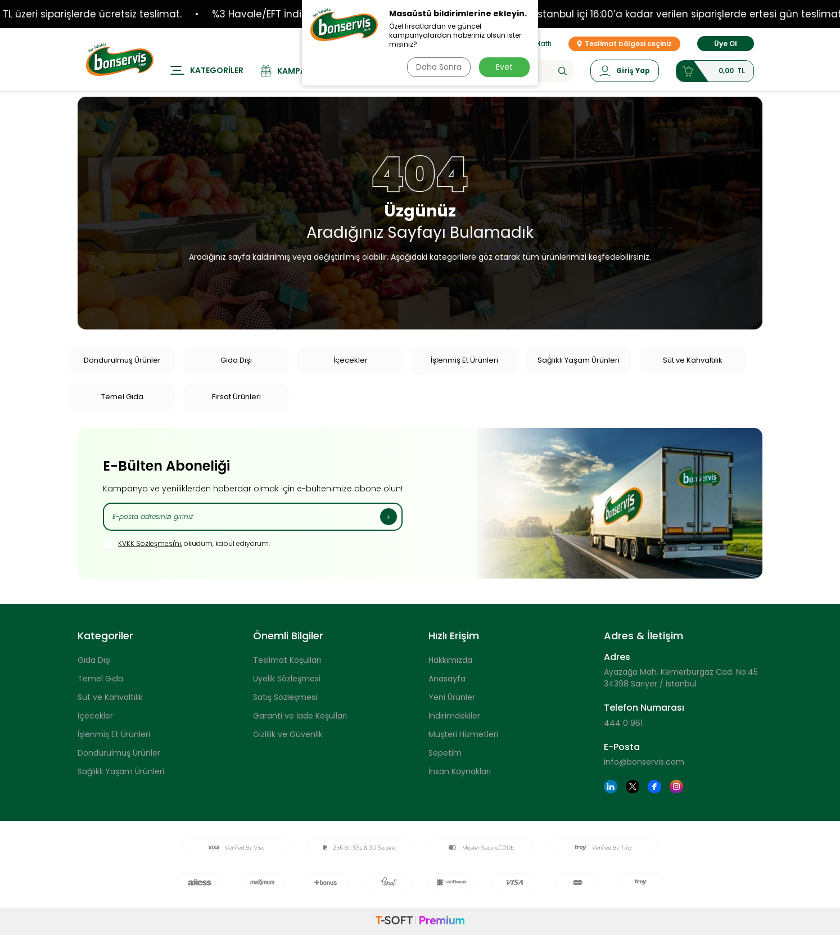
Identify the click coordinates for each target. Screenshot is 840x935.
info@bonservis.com (644, 761)
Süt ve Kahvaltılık (692, 360)
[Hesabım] (624, 71)
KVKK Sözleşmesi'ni (149, 543)
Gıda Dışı (236, 360)
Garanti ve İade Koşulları (300, 715)
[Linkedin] (610, 786)
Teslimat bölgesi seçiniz (624, 43)
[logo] (119, 59)
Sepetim (445, 752)
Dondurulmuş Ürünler (122, 360)
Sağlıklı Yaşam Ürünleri (579, 360)
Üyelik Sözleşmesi (286, 678)
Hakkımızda (450, 660)
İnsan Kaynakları (459, 771)
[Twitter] (632, 786)
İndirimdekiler (454, 715)
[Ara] (562, 70)
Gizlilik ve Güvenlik (288, 734)
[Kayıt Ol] (388, 516)
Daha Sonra (439, 67)
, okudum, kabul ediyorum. (186, 544)
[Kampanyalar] (298, 70)
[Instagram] (676, 786)
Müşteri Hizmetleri (463, 734)
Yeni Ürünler (451, 697)
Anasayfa (447, 678)
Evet (504, 67)
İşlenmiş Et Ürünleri (464, 360)
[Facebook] (654, 786)
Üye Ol (725, 43)
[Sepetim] (715, 71)
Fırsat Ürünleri (236, 396)
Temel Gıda (122, 396)
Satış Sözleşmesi (285, 697)
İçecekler (350, 360)
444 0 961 (623, 723)
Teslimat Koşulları (287, 660)
